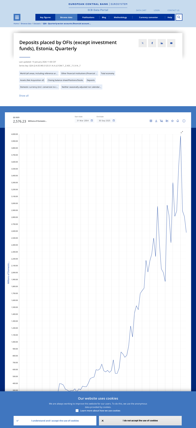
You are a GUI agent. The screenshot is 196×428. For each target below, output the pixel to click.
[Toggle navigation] (17, 17)
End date (100, 117)
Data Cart (141, 10)
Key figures (45, 17)
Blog (104, 17)
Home (16, 23)
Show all (24, 95)
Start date (79, 117)
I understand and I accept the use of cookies (55, 420)
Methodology (120, 17)
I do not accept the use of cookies (140, 420)
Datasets (37, 23)
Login (157, 10)
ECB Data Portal (98, 10)
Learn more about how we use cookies (100, 410)
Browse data (66, 17)
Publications (88, 17)
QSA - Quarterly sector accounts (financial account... (67, 23)
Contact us (173, 10)
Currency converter (148, 17)
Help (170, 17)
